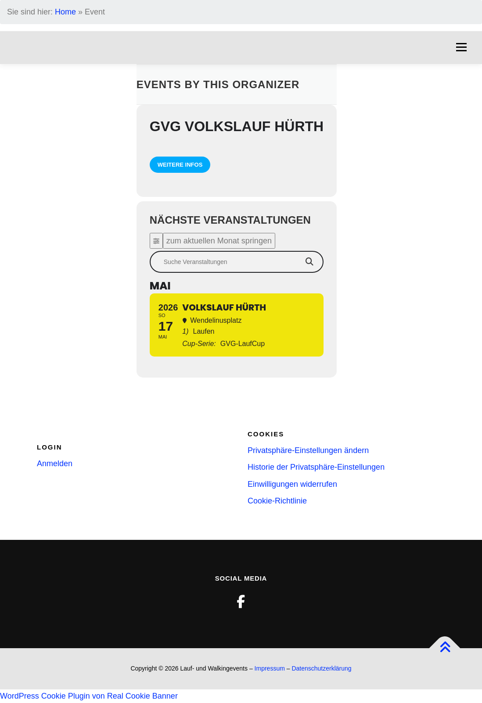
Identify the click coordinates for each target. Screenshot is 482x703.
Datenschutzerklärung (321, 668)
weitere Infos (180, 164)
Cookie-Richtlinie (277, 500)
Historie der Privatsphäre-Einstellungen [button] (316, 467)
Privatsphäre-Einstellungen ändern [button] (308, 450)
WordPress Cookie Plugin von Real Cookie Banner (89, 696)
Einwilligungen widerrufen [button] (292, 484)
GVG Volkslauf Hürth (237, 126)
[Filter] (156, 241)
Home (65, 11)
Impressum (270, 668)
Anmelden (54, 463)
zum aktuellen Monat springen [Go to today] (219, 240)
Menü (461, 47)
